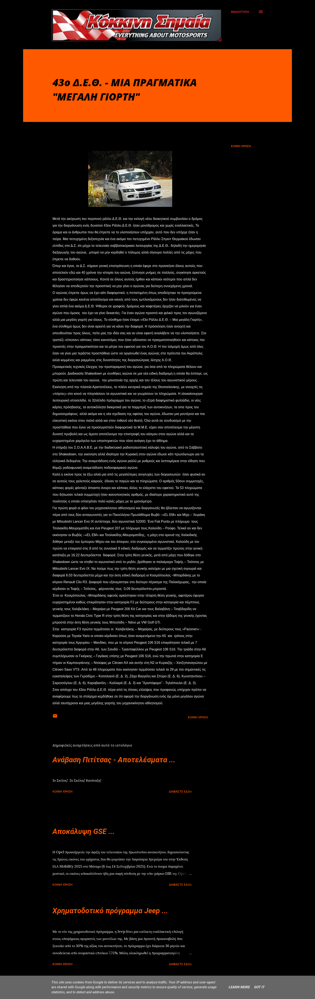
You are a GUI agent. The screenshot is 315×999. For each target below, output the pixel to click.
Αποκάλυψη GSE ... (83, 831)
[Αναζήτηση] (240, 11)
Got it (259, 987)
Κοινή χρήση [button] (241, 146)
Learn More (239, 987)
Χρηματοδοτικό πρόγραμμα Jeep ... (110, 910)
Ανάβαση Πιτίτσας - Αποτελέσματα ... (113, 760)
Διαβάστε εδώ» (180, 791)
